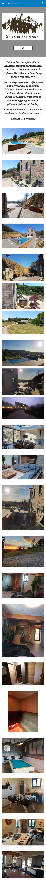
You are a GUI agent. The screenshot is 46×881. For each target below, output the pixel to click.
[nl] (23, 48)
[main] (23, 91)
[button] (3, 3)
